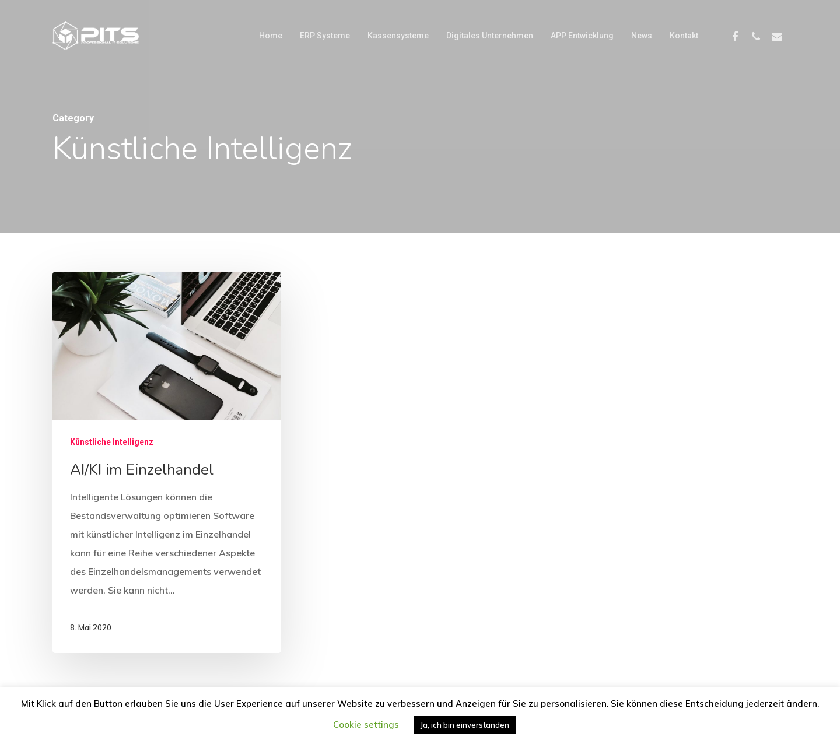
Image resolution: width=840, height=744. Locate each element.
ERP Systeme (325, 35)
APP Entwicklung (582, 35)
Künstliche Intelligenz (111, 442)
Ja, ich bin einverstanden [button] (465, 724)
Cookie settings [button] (366, 724)
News (641, 35)
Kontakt (684, 35)
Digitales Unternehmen (489, 35)
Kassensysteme (398, 35)
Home (270, 35)
